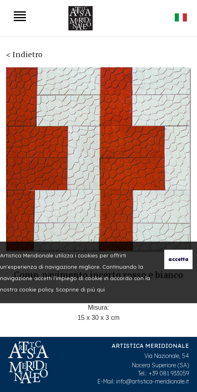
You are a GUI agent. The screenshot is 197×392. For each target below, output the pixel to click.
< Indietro (24, 54)
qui (101, 289)
